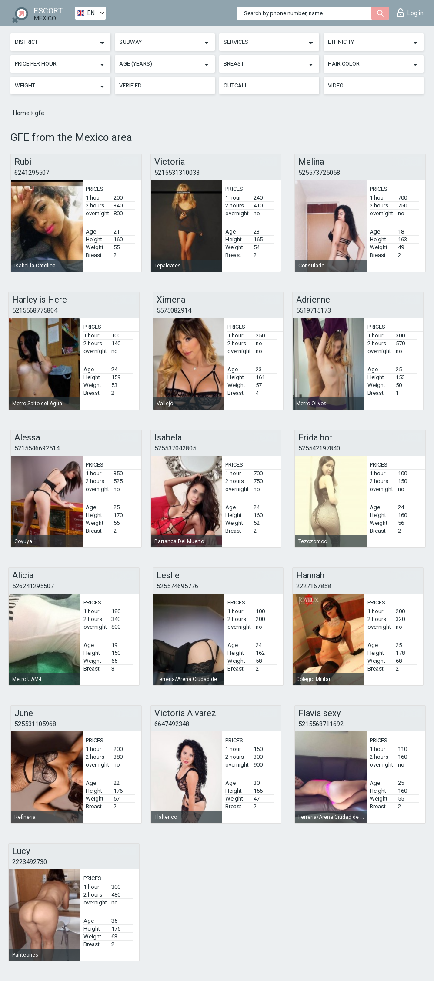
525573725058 (319, 173)
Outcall (236, 85)
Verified (130, 85)
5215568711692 (321, 724)
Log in (410, 12)
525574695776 (177, 586)
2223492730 (29, 862)
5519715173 (313, 310)
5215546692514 (37, 448)
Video (336, 85)
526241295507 (33, 586)
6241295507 (31, 173)
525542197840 (319, 448)
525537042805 (175, 448)
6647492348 (171, 724)
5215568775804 (34, 310)
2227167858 (313, 586)
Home (22, 113)
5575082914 (174, 310)
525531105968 (35, 724)
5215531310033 (177, 173)
